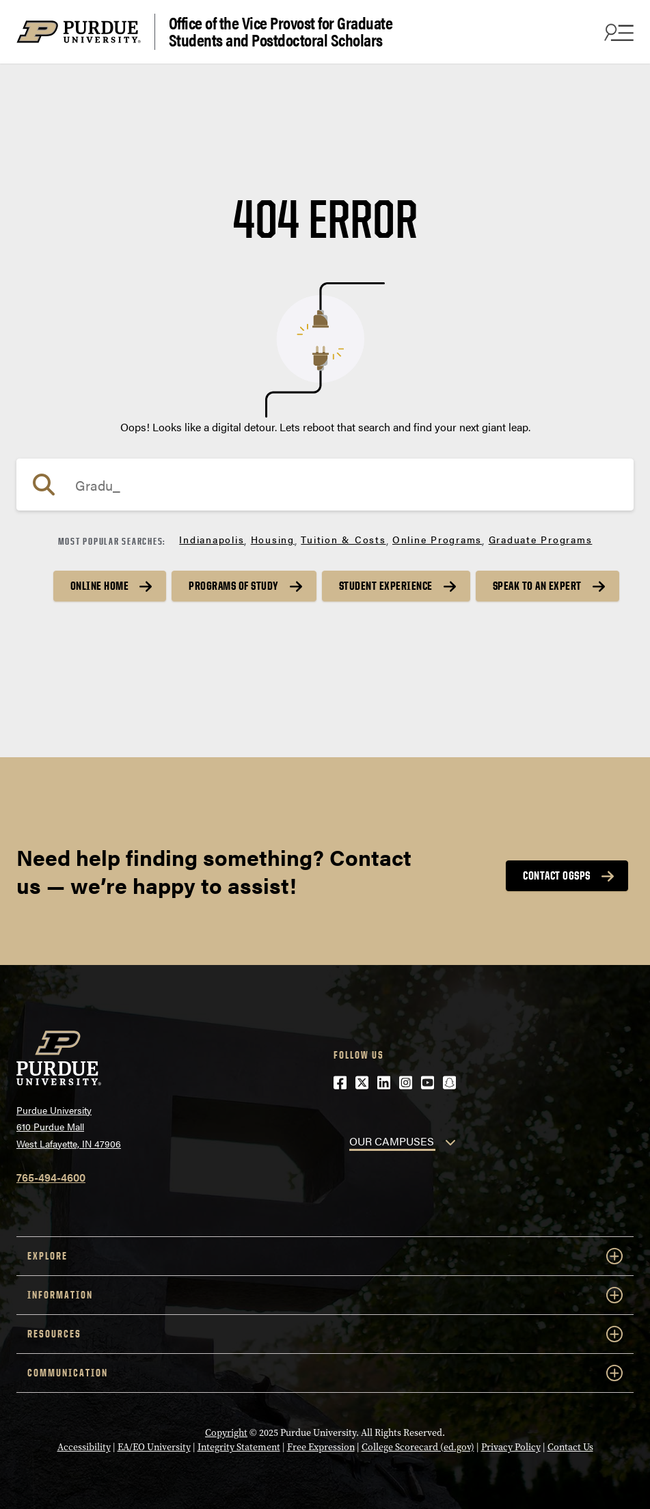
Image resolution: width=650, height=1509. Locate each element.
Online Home (99, 586)
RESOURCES (325, 1334)
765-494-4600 (50, 1177)
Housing (273, 539)
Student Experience (386, 586)
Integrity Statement (239, 1447)
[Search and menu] (617, 32)
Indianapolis (211, 539)
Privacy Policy (511, 1447)
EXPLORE (325, 1256)
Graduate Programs (541, 539)
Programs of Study (234, 586)
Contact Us (570, 1447)
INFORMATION (325, 1295)
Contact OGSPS (557, 875)
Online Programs (437, 539)
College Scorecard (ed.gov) (418, 1447)
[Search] (325, 485)
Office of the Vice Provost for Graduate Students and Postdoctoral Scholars (281, 32)
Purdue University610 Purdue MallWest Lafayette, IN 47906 (68, 1126)
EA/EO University (154, 1447)
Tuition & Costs (343, 539)
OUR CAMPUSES (391, 1141)
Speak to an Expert (537, 586)
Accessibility (84, 1447)
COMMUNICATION (325, 1373)
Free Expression (321, 1447)
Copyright (226, 1432)
